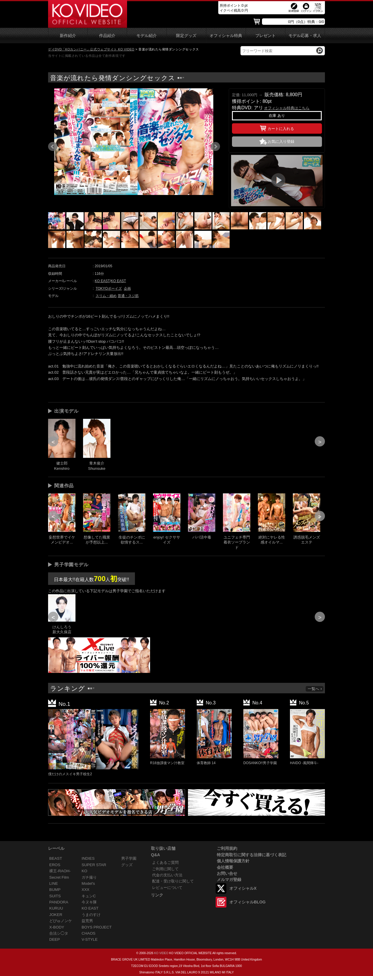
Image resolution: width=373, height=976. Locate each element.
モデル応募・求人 (304, 36)
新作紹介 (68, 36)
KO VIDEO (161, 953)
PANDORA (58, 902)
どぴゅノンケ (60, 921)
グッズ (127, 865)
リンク (157, 895)
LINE (53, 883)
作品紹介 (107, 36)
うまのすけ (91, 914)
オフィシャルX (242, 888)
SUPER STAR (94, 865)
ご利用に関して (165, 869)
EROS (54, 865)
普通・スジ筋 (128, 296)
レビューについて (167, 887)
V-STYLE (90, 939)
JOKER (55, 914)
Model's (88, 883)
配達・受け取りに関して (173, 881)
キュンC (89, 896)
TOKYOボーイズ (109, 288)
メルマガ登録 (229, 879)
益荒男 (87, 921)
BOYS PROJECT (97, 927)
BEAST (55, 858)
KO (84, 871)
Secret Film (59, 877)
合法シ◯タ (58, 933)
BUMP (55, 889)
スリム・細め (106, 296)
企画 (127, 288)
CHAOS (89, 933)
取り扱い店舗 (163, 848)
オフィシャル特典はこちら (286, 108)
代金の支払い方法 (167, 875)
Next (215, 146)
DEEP (54, 939)
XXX (85, 889)
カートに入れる (277, 127)
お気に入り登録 (281, 141)
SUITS (55, 896)
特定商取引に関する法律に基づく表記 (251, 854)
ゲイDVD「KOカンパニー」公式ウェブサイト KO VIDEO (91, 49)
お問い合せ (227, 873)
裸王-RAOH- (60, 871)
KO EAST (102, 281)
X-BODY (56, 927)
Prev (52, 146)
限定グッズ (186, 36)
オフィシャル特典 (226, 36)
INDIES (88, 858)
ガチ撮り (89, 877)
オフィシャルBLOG (247, 902)
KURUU (56, 908)
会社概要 (225, 867)
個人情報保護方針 (233, 861)
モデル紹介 (146, 36)
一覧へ (315, 689)
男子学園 (128, 858)
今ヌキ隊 (89, 902)
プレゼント (265, 36)
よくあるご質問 (165, 862)
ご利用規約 (227, 848)
